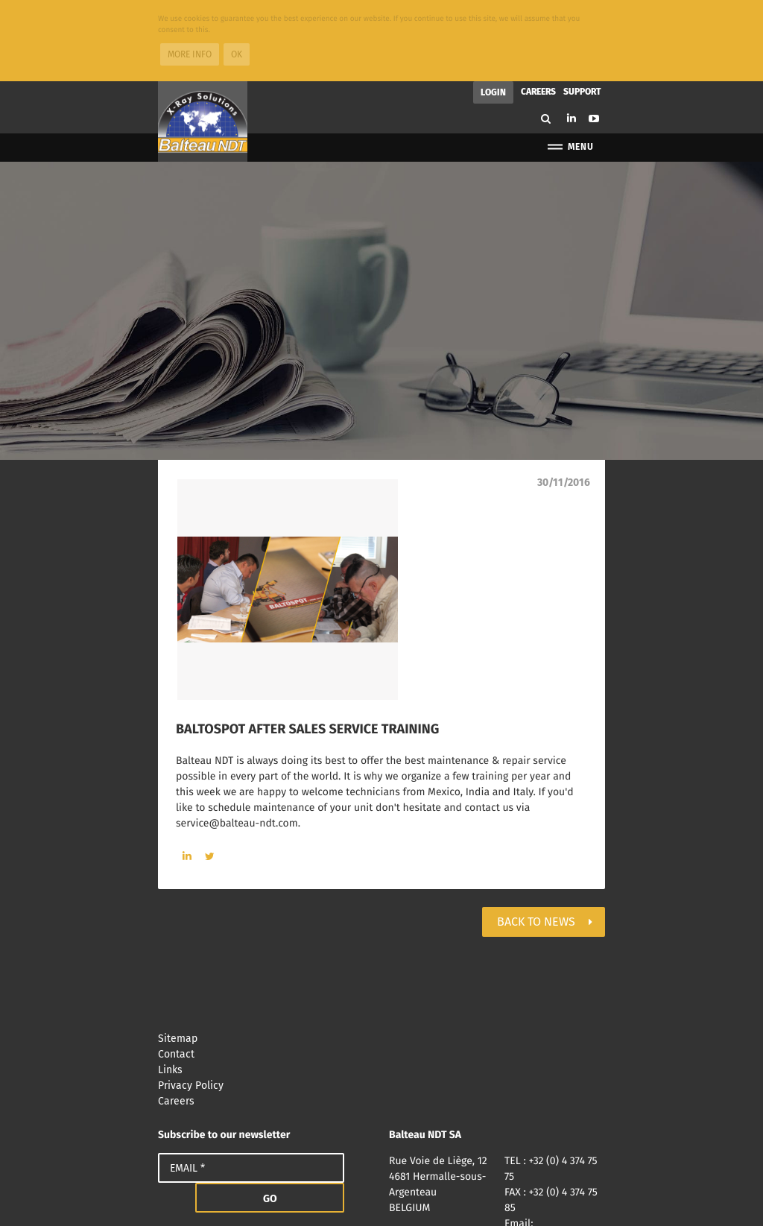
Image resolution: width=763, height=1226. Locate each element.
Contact (381, 974)
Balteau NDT (202, 41)
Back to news (536, 841)
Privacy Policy (381, 1005)
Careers (538, 11)
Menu (569, 66)
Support (582, 11)
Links (381, 989)
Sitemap (381, 958)
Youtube (594, 38)
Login (493, 12)
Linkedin (571, 37)
